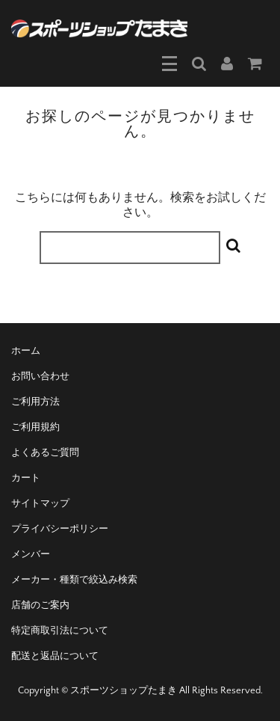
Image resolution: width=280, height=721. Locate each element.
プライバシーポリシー (59, 529)
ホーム (25, 351)
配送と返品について (55, 656)
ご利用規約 (35, 427)
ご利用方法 (35, 401)
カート (25, 478)
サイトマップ (40, 503)
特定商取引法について (59, 630)
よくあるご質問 (45, 452)
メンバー (30, 554)
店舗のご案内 (40, 605)
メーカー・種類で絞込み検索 (74, 579)
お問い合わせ (40, 376)
